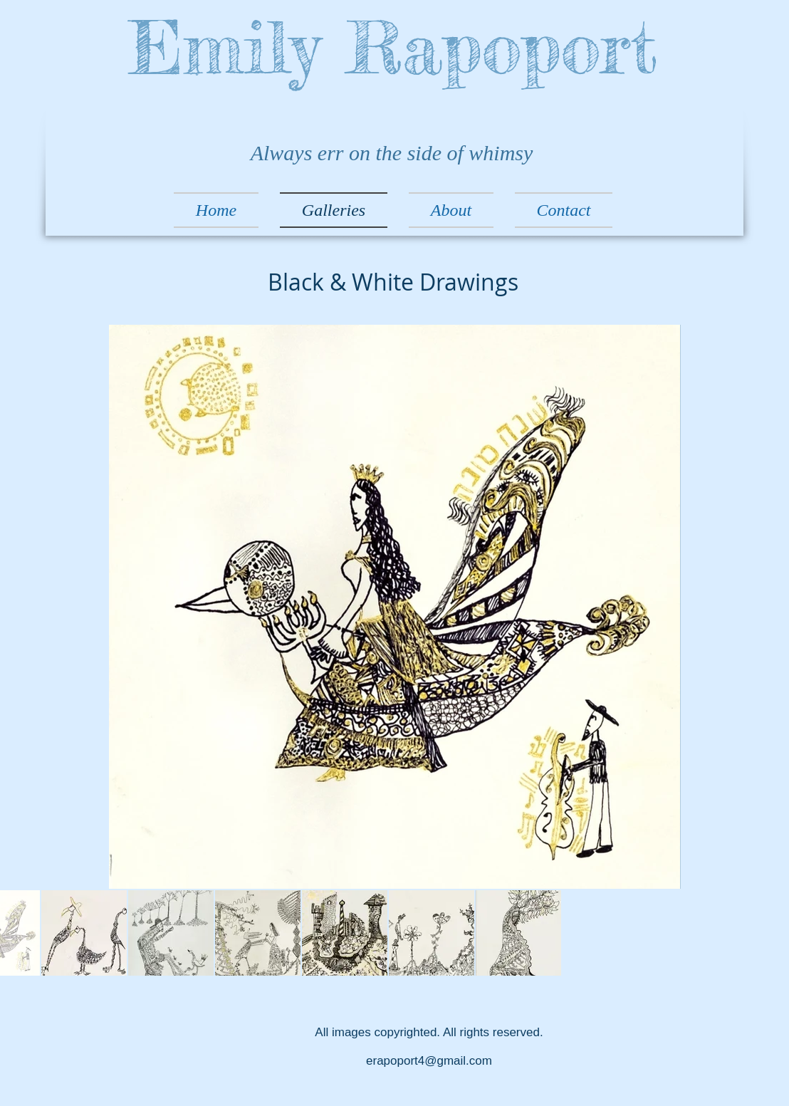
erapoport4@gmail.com (429, 1061)
